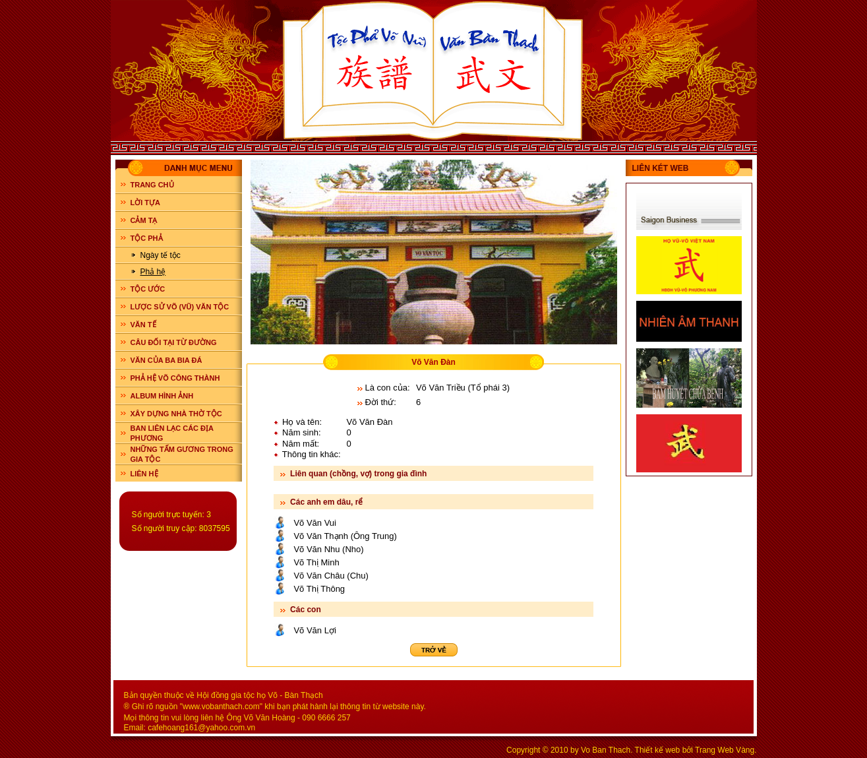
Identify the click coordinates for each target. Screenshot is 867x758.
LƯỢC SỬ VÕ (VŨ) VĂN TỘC (180, 307)
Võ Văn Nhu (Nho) (328, 549)
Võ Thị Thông (319, 589)
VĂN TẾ (143, 325)
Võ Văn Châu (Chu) (330, 576)
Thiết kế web (657, 750)
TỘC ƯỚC (148, 289)
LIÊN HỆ (144, 474)
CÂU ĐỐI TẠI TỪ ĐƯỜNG (174, 342)
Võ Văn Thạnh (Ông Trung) (344, 536)
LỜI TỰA (146, 202)
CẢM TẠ (144, 220)
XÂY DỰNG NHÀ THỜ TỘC (176, 414)
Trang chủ (152, 185)
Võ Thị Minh (316, 562)
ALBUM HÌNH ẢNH (162, 396)
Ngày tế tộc (160, 255)
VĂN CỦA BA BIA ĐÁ (166, 360)
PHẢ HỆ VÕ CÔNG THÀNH (175, 378)
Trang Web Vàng (724, 750)
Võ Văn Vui (314, 523)
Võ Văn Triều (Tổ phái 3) (463, 388)
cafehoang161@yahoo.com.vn (201, 727)
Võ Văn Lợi (314, 630)
